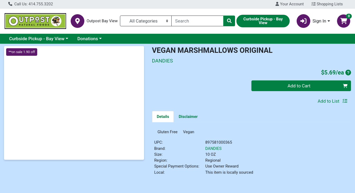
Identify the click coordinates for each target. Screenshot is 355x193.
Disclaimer (188, 116)
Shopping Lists (327, 4)
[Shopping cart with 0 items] (343, 21)
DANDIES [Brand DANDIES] (213, 150)
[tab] (163, 116)
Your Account (289, 4)
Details (163, 116)
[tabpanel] (251, 155)
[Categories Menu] (146, 21)
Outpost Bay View (102, 21)
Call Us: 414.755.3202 (30, 4)
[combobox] (197, 21)
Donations (87, 38)
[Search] (197, 21)
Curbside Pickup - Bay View (37, 38)
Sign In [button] (311, 21)
